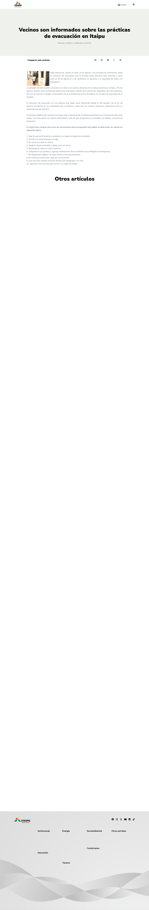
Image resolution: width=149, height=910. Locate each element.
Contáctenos (93, 848)
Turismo (66, 862)
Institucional (74, 25)
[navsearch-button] (134, 4)
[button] (95, 60)
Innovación (43, 852)
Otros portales (118, 831)
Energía (66, 831)
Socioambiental (94, 831)
